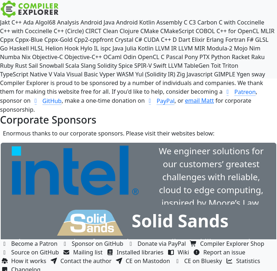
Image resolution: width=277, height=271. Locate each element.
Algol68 (45, 22)
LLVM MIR (191, 48)
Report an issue (220, 252)
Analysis (68, 22)
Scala (72, 66)
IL (96, 48)
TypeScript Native (23, 74)
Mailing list (84, 252)
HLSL (37, 48)
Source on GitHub (31, 252)
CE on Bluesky (199, 261)
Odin (129, 57)
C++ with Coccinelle (26, 31)
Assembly (170, 22)
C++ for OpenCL (237, 31)
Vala (59, 74)
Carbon (207, 22)
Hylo (86, 48)
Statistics (244, 261)
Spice (126, 66)
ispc (105, 48)
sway (258, 74)
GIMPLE (225, 74)
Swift (160, 66)
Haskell (19, 48)
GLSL (261, 40)
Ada (28, 22)
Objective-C (47, 57)
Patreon (240, 92)
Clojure (128, 31)
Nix (26, 57)
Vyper (107, 74)
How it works (24, 261)
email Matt (199, 101)
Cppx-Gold (58, 40)
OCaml (113, 57)
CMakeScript (177, 31)
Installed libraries (135, 252)
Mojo (240, 48)
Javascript (199, 74)
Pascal (174, 57)
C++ (17, 22)
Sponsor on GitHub (94, 244)
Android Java (97, 22)
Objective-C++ (83, 57)
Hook (71, 48)
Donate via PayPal (157, 244)
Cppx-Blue (29, 40)
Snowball (51, 66)
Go (4, 48)
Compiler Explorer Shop (228, 244)
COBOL (205, 31)
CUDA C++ (157, 40)
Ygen (243, 74)
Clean (110, 31)
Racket (241, 57)
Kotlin (146, 48)
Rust (21, 66)
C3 (192, 22)
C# (138, 40)
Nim (254, 48)
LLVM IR (166, 48)
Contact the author (81, 261)
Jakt (5, 22)
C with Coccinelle (241, 22)
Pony (191, 57)
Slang (88, 66)
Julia (131, 48)
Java (118, 48)
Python (220, 57)
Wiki (179, 252)
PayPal (160, 101)
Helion (54, 48)
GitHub (47, 101)
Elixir (198, 40)
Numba (10, 57)
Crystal (124, 40)
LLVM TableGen (189, 66)
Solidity (107, 66)
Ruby (7, 66)
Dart (184, 40)
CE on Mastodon (143, 261)
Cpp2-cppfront (93, 40)
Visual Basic (82, 74)
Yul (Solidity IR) (155, 74)
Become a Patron (30, 244)
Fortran (235, 40)
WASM (125, 74)
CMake (149, 31)
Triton (230, 66)
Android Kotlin (135, 22)
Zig (181, 74)
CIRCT (93, 31)
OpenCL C (151, 57)
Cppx (7, 40)
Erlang (215, 40)
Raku (258, 57)
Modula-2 (219, 48)
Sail (33, 66)
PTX (204, 57)
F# (250, 40)
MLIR (267, 31)
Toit (216, 66)
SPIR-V (143, 66)
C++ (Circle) (69, 31)
